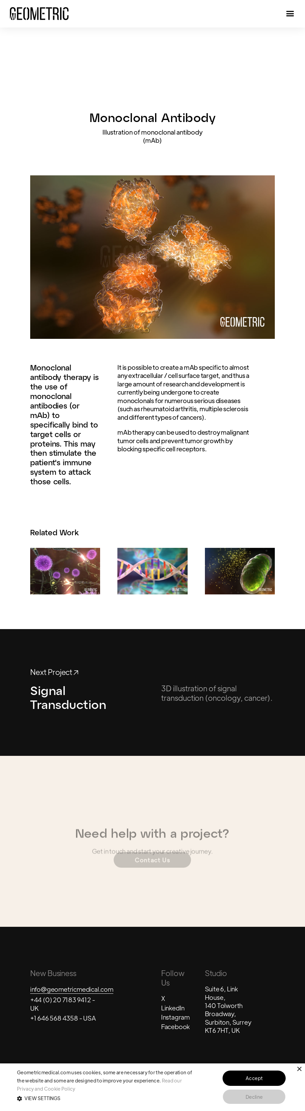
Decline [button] (254, 1097)
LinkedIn (173, 1008)
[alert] (152, 1087)
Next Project (54, 672)
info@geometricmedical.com (71, 989)
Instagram (175, 1017)
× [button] (299, 1069)
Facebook (175, 1026)
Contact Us (152, 863)
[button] (105, 1098)
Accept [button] (254, 1078)
